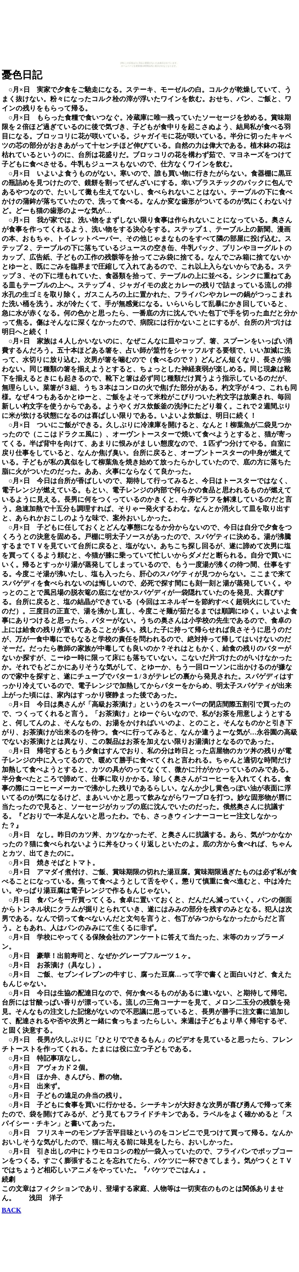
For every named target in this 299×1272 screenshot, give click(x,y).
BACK (11, 1210)
